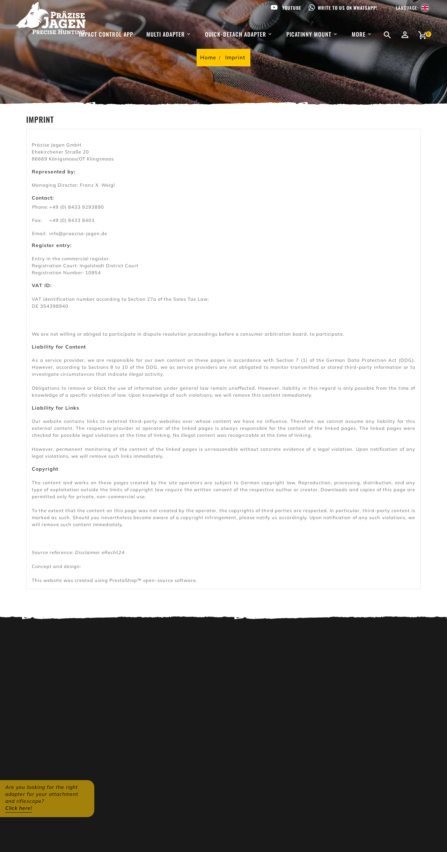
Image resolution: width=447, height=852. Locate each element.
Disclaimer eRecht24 (100, 552)
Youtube (291, 7)
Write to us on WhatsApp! (348, 7)
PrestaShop (123, 580)
